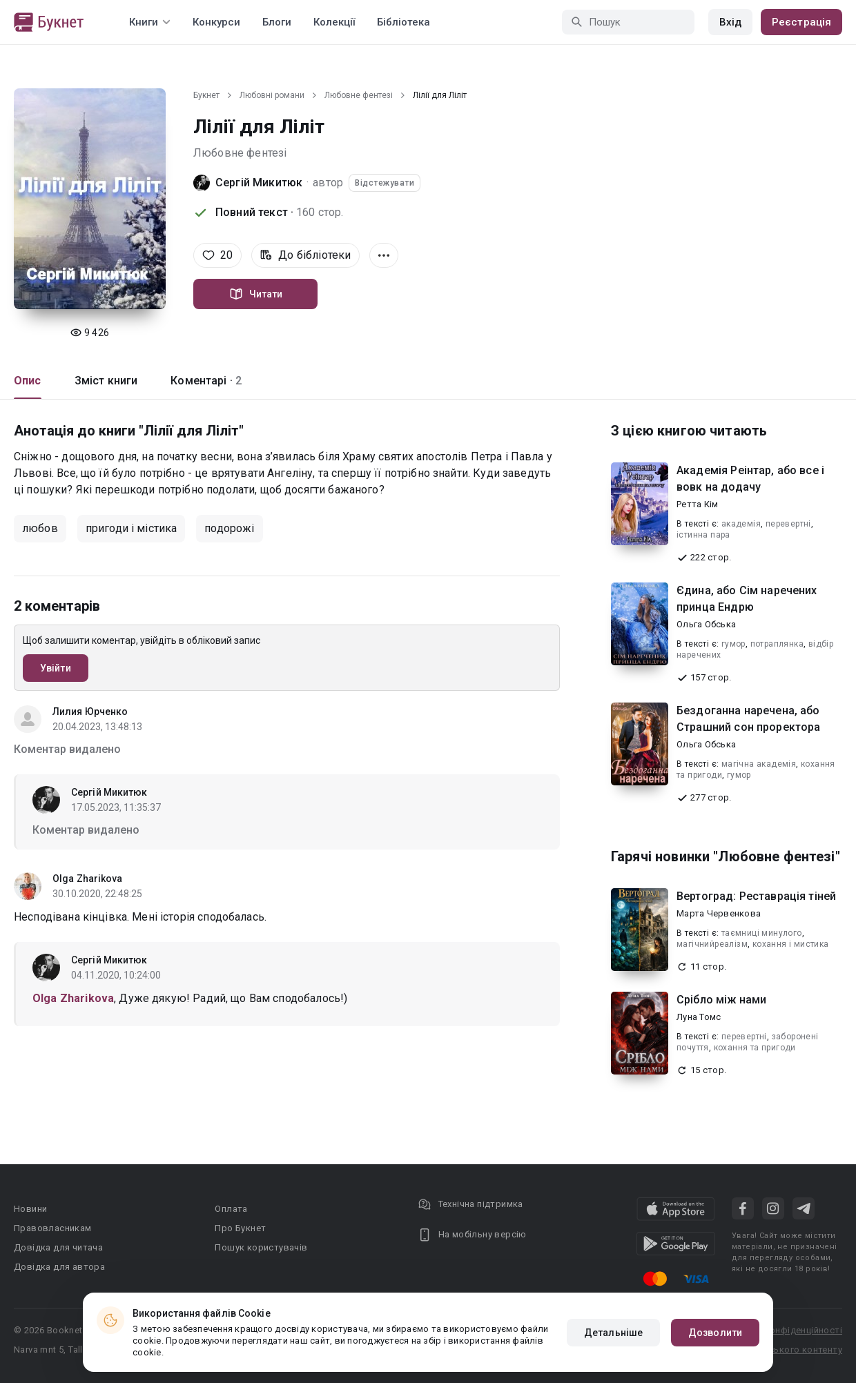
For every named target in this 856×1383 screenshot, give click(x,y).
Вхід (730, 22)
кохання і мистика (790, 944)
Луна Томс (699, 1017)
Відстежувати (384, 183)
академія (741, 524)
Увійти (55, 668)
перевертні (788, 524)
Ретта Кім (697, 504)
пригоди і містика (131, 528)
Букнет (206, 95)
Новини (30, 1209)
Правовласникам (53, 1228)
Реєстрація (801, 22)
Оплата (231, 1209)
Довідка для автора (59, 1267)
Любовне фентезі (358, 95)
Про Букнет (240, 1228)
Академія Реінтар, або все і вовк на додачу (750, 478)
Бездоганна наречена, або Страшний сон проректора (748, 719)
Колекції (334, 22)
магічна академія (758, 764)
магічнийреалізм (712, 944)
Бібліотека (403, 22)
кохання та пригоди (755, 1047)
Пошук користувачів (261, 1247)
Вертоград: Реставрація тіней (756, 896)
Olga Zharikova (87, 878)
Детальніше (613, 1332)
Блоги (276, 22)
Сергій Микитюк (258, 182)
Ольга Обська (706, 624)
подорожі (229, 528)
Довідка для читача (58, 1247)
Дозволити (715, 1332)
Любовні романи (272, 95)
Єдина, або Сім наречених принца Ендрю (747, 599)
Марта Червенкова (719, 913)
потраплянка (777, 644)
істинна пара (703, 535)
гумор (733, 644)
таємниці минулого (761, 933)
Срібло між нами (721, 999)
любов (40, 528)
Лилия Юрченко (90, 711)
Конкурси (216, 22)
